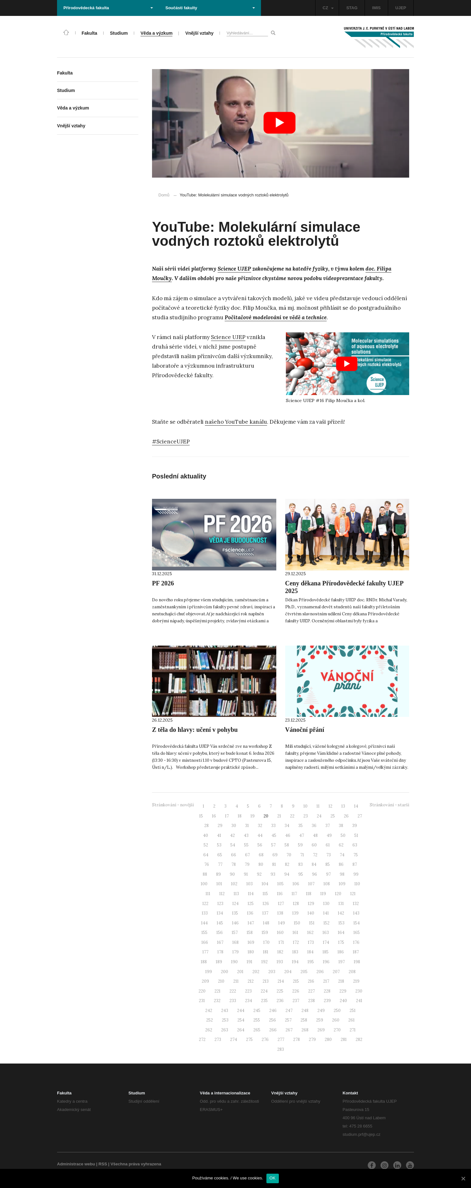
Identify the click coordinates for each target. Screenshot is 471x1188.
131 (341, 903)
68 (261, 855)
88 (205, 874)
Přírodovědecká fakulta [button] (108, 7)
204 (288, 971)
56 (259, 845)
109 (342, 884)
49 (329, 835)
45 (274, 835)
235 (264, 1000)
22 (292, 816)
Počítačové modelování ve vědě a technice (276, 317)
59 (300, 845)
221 (217, 991)
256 (272, 1020)
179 (235, 952)
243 (224, 1010)
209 (205, 981)
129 (311, 903)
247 (289, 1010)
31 (247, 825)
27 (360, 816)
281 (344, 1039)
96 (314, 874)
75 (355, 855)
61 (328, 845)
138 (280, 913)
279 (312, 1039)
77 (220, 864)
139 (295, 913)
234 (248, 1000)
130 (326, 903)
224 (264, 991)
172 (296, 942)
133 (205, 913)
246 (273, 1010)
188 (204, 962)
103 (249, 884)
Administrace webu (76, 1164)
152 (326, 923)
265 (256, 1030)
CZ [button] (327, 7)
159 (265, 932)
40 (205, 835)
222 (232, 991)
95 (300, 874)
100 (204, 884)
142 (341, 913)
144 (204, 923)
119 (323, 893)
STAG (352, 7)
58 (287, 845)
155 (204, 932)
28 (206, 825)
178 (220, 952)
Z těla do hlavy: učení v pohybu (195, 729)
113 (236, 893)
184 (310, 952)
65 (219, 855)
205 (304, 971)
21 (279, 816)
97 (328, 874)
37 (327, 825)
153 (341, 923)
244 (240, 1010)
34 (287, 825)
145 (220, 923)
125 (251, 903)
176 (356, 942)
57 (273, 845)
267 (289, 1030)
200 (224, 971)
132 (356, 903)
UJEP (400, 7)
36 (314, 825)
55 (246, 845)
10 (305, 806)
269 (321, 1030)
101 (219, 884)
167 (220, 942)
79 (247, 864)
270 (337, 1030)
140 (311, 913)
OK (273, 1178)
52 (206, 845)
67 (247, 855)
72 (315, 855)
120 (338, 893)
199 (208, 971)
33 (273, 825)
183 (295, 952)
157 (235, 932)
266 (273, 1030)
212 (251, 981)
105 (280, 884)
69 (275, 855)
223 (248, 991)
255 (256, 1020)
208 (352, 971)
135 (235, 913)
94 (286, 874)
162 (310, 932)
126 (266, 903)
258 (304, 1020)
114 (251, 893)
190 (234, 962)
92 (259, 874)
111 (208, 893)
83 (300, 864)
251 (353, 1010)
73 (328, 855)
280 (328, 1039)
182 (280, 952)
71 (302, 855)
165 (356, 932)
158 (250, 932)
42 (232, 835)
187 (356, 952)
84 (314, 864)
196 (326, 962)
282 (359, 1039)
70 (288, 855)
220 (202, 991)
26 (346, 816)
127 (281, 903)
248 (304, 1010)
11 (318, 806)
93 (273, 874)
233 (232, 1000)
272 (202, 1039)
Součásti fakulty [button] (210, 7)
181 (265, 952)
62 (341, 845)
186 (340, 952)
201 (240, 971)
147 (251, 923)
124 (235, 903)
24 (319, 816)
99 (356, 874)
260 (335, 1020)
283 (280, 1049)
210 (221, 981)
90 (232, 874)
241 (359, 1000)
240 (343, 1000)
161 (295, 932)
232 (217, 1000)
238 (311, 1000)
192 (264, 962)
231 (202, 1000)
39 (354, 825)
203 (271, 971)
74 (342, 855)
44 (260, 835)
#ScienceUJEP (171, 441)
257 (288, 1020)
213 (266, 981)
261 (351, 1020)
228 (327, 991)
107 (311, 884)
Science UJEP (234, 268)
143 (356, 913)
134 (220, 913)
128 (296, 903)
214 (281, 981)
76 (206, 864)
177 (205, 952)
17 (227, 816)
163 (325, 932)
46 (287, 835)
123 (220, 903)
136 (250, 913)
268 (304, 1030)
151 (312, 923)
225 (280, 991)
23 (305, 816)
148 (266, 923)
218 (341, 981)
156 (219, 932)
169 (251, 942)
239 (327, 1000)
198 (357, 962)
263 (224, 1030)
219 (356, 981)
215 (296, 981)
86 (341, 864)
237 (296, 1000)
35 (300, 825)
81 (274, 864)
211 (236, 981)
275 (249, 1039)
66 (233, 855)
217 (326, 981)
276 (265, 1039)
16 (214, 816)
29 (220, 825)
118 (308, 893)
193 (280, 962)
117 (294, 893)
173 (311, 942)
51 (356, 835)
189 (219, 962)
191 (249, 962)
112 (222, 893)
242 (208, 1010)
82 (287, 864)
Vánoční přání (304, 729)
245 (256, 1010)
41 (219, 835)
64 (205, 855)
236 (280, 1000)
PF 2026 (163, 583)
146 (235, 923)
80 (260, 864)
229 (342, 991)
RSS (102, 1164)
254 (240, 1020)
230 (358, 991)
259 (319, 1020)
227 (311, 991)
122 (205, 903)
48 (315, 835)
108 (326, 884)
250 (337, 1010)
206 (320, 971)
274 (233, 1039)
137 (265, 913)
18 (240, 816)
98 (342, 874)
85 (327, 864)
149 (281, 923)
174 (326, 942)
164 (341, 932)
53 (219, 845)
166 (204, 942)
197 (341, 962)
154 (356, 923)
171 (281, 942)
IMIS (376, 7)
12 (330, 806)
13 (343, 806)
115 (265, 893)
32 (260, 825)
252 (209, 1020)
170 (266, 942)
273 (217, 1039)
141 (326, 913)
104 (265, 884)
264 (240, 1030)
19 (252, 816)
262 (208, 1030)
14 (356, 806)
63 (354, 845)
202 (255, 971)
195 (311, 962)
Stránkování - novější (173, 805)
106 (296, 884)
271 (353, 1030)
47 (301, 835)
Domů (164, 195)
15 (201, 816)
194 (295, 962)
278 (296, 1039)
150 (297, 923)
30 (233, 825)
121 (353, 893)
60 (314, 845)
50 (343, 835)
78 (233, 864)
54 (232, 845)
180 (251, 952)
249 (321, 1010)
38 (341, 825)
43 (246, 835)
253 (225, 1020)
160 (280, 932)
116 (280, 893)
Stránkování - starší (389, 805)
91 (246, 874)
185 (325, 952)
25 (332, 816)
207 (336, 971)
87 (354, 864)
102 (234, 884)
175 (341, 942)
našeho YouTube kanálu (236, 421)
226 (295, 991)
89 (218, 874)
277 (281, 1039)
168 (235, 942)
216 (311, 981)
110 (357, 884)
